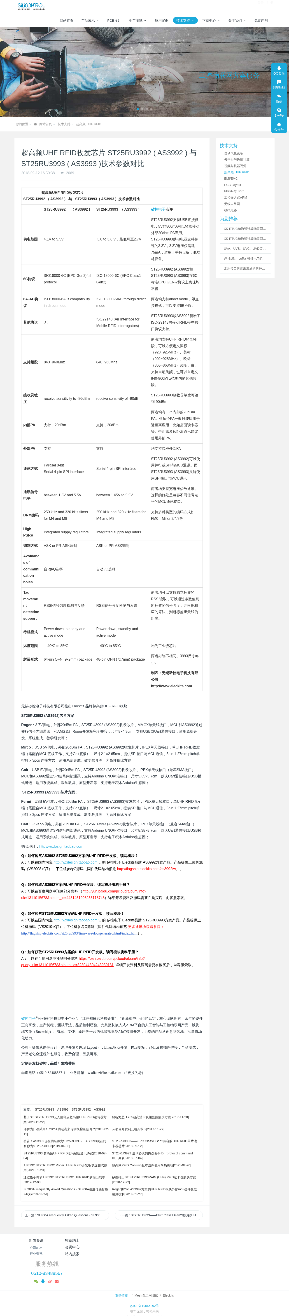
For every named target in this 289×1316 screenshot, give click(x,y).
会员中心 (123, 1240)
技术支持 (64, 124)
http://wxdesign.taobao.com (61, 846)
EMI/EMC (231, 178)
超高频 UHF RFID (88, 124)
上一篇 (67, 1215)
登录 (260, 6)
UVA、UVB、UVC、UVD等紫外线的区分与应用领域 (245, 248)
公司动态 (36, 1248)
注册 (270, 6)
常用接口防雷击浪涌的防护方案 (245, 268)
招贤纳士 (79, 1240)
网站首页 (66, 20)
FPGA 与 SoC (234, 191)
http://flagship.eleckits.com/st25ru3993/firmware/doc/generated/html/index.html (79, 933)
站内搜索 (166, 1240)
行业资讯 (36, 1253)
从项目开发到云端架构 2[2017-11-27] (138, 1129)
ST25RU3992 (81, 1109)
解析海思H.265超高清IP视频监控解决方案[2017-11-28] (150, 1117)
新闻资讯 (36, 1240)
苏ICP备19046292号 (144, 1285)
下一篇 (161, 1215)
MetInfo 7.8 (147, 1297)
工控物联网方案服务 (229, 75)
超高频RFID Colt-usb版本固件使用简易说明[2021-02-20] (151, 1165)
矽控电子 (158, 209)
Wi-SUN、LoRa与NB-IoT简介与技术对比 (245, 258)
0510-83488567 (220, 1252)
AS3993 (63, 1109)
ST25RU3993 (44, 1109)
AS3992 (99, 1109)
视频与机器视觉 (235, 166)
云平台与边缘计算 (236, 159)
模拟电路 (230, 210)
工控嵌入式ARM (235, 197)
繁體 (144, 1305)
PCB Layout (232, 185)
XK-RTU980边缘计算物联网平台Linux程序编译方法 (245, 238)
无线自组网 (232, 204)
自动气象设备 (233, 153)
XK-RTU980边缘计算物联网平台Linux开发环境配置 (245, 229)
